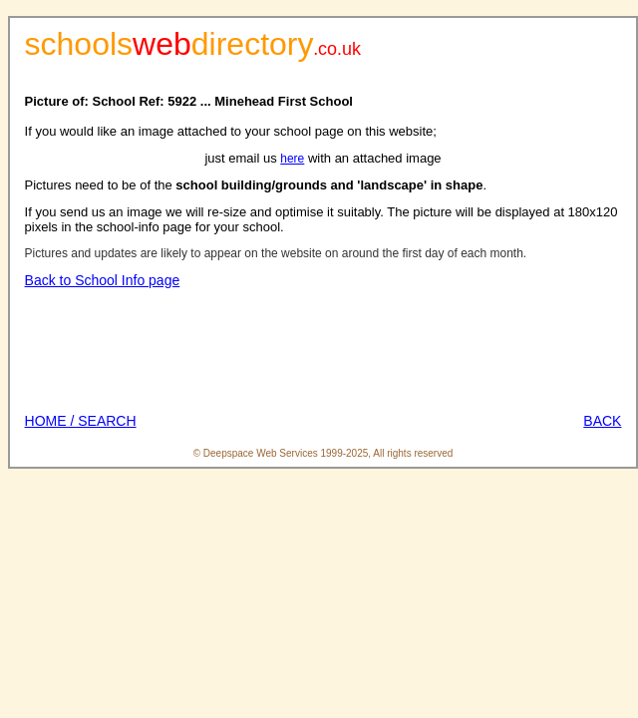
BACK (602, 421)
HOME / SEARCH (81, 421)
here (292, 159)
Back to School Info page (102, 280)
